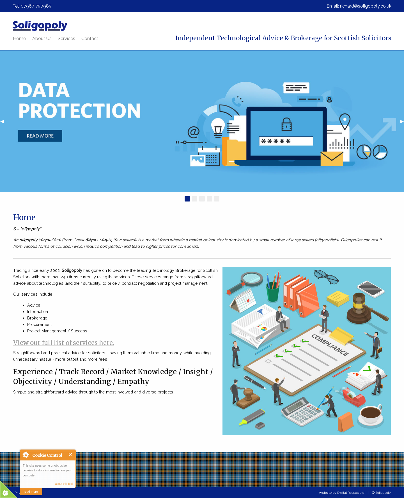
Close (70, 455)
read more (31, 491)
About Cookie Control (25, 454)
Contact (89, 38)
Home (19, 38)
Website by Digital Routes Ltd (341, 493)
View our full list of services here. (63, 343)
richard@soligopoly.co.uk (365, 6)
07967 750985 (36, 6)
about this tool (64, 483)
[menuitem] (19, 38)
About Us (42, 38)
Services (66, 38)
